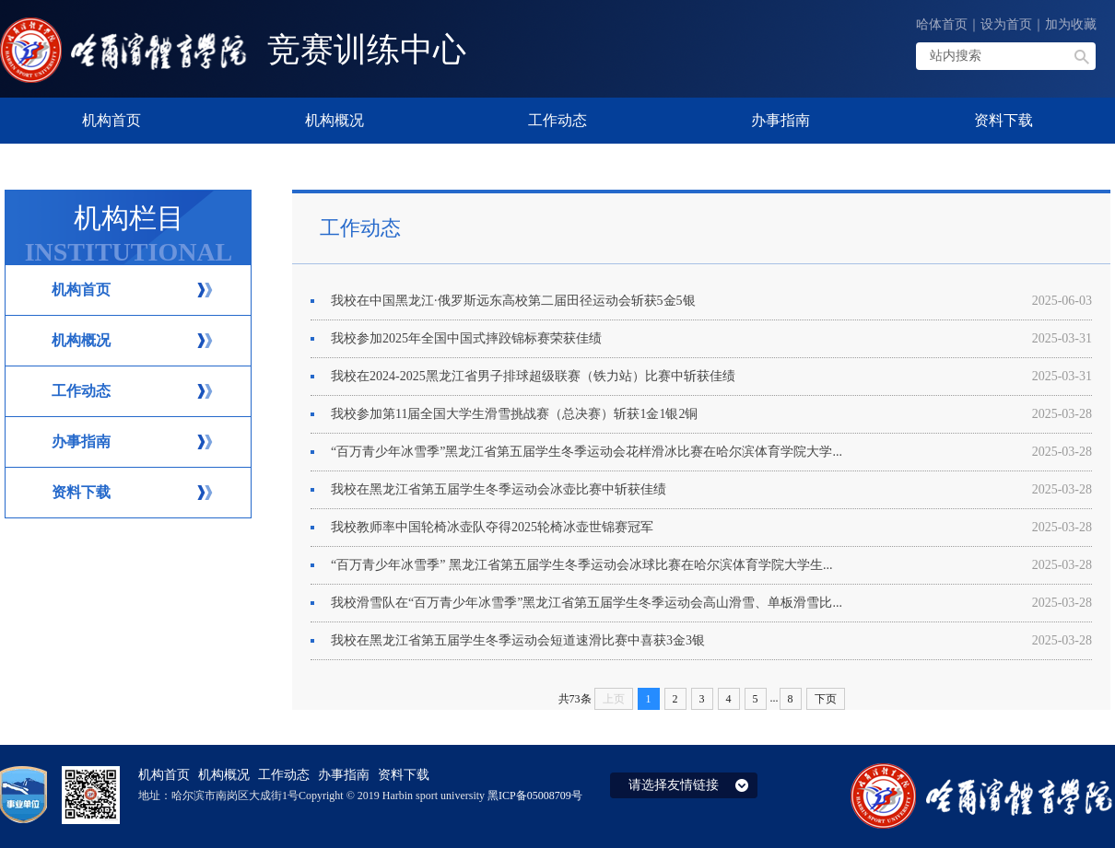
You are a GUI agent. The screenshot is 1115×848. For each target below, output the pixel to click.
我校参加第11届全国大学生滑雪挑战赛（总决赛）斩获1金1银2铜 (711, 414)
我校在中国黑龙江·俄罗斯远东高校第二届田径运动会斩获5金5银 (711, 301)
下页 (826, 698)
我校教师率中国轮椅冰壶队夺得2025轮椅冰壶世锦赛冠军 (711, 527)
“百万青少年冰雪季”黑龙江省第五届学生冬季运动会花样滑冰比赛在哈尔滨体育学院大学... (711, 452)
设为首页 (1006, 24)
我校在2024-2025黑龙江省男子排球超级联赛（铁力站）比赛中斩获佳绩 (711, 376)
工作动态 (81, 391)
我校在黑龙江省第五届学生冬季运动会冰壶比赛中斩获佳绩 (711, 489)
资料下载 (81, 492)
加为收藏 (1071, 24)
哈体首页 (942, 24)
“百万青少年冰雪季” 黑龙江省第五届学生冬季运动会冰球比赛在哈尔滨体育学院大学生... (711, 565)
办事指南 (81, 441)
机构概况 (81, 340)
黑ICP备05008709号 (534, 795)
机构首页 (81, 289)
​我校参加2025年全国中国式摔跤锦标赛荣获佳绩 (711, 338)
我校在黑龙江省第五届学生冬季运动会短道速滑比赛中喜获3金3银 (711, 640)
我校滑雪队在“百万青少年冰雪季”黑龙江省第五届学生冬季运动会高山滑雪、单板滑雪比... (711, 603)
